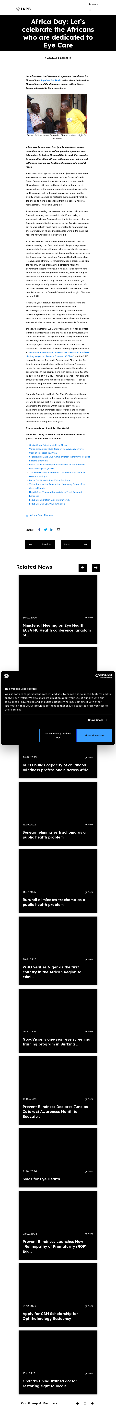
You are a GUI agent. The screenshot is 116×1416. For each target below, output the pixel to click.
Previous (40, 544)
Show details (96, 720)
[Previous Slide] (83, 568)
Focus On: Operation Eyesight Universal (49, 499)
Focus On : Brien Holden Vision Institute (49, 480)
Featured (49, 515)
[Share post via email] (60, 530)
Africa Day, (36, 515)
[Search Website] (90, 10)
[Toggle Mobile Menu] (96, 10)
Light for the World (51, 80)
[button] (94, 3)
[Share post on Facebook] (41, 530)
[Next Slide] (96, 568)
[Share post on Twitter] (47, 530)
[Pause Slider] (84, 1403)
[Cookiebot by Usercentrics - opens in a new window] (97, 676)
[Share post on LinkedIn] (53, 530)
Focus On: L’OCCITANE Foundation (47, 503)
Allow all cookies (94, 735)
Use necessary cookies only (57, 735)
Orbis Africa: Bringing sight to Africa (48, 445)
